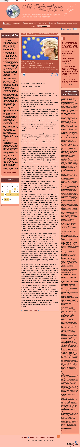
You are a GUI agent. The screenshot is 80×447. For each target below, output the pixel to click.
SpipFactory (76, 446)
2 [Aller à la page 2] (64, 38)
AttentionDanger (30, 23)
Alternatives (17, 23)
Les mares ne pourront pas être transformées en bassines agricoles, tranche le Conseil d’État (70, 44)
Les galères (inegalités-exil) (67, 23)
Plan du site (24, 437)
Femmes (53, 23)
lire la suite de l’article (9, 172)
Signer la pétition (33, 310)
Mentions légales (40, 437)
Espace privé (50, 437)
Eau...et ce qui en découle (42, 33)
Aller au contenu (12, 0)
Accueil (6, 23)
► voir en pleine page (10, 180)
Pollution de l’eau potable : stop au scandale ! (68, 60)
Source (63, 430)
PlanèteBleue (44, 26)
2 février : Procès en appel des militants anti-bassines (70, 81)
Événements (43, 23)
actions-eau (54, 33)
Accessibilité (4, 1)
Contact (31, 437)
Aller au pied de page (33, 0)
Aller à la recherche (22, 0)
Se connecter (6, 29)
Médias (34, 26)
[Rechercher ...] (67, 29)
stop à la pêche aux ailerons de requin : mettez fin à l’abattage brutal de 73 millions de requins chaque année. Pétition (70, 70)
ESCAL (74, 444)
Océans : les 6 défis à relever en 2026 (69, 52)
